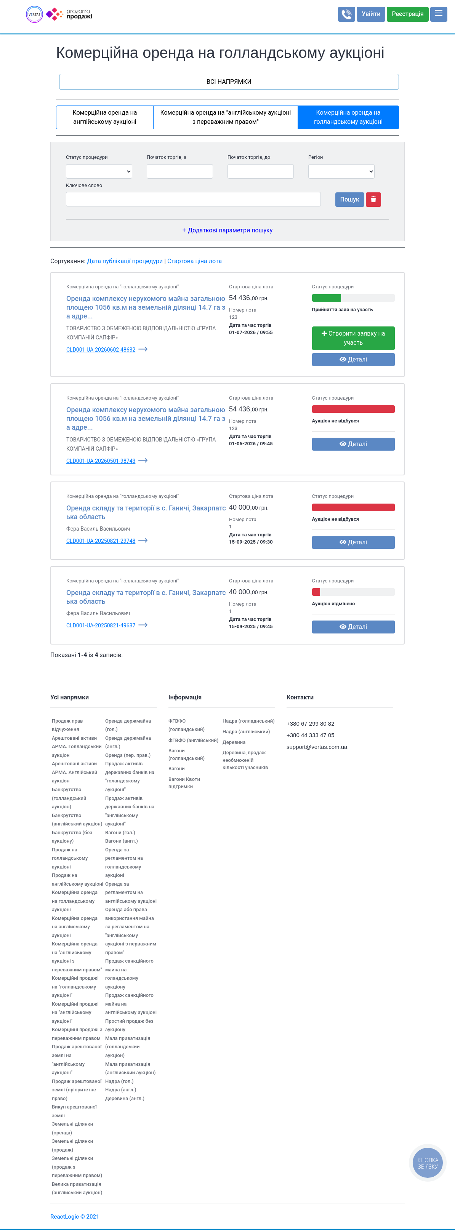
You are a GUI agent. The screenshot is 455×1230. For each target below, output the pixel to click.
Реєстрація (408, 14)
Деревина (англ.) (124, 1098)
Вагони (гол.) (120, 832)
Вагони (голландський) (186, 754)
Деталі (353, 359)
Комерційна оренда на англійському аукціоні (104, 117)
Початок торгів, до (249, 157)
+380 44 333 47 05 (311, 735)
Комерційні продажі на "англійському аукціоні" (75, 1012)
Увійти (371, 14)
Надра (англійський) (246, 731)
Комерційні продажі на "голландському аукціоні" (75, 986)
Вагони (176, 768)
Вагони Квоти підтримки (184, 783)
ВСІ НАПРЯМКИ (229, 81)
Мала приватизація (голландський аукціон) (127, 1046)
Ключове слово (84, 185)
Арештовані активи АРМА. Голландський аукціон (77, 746)
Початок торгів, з (166, 157)
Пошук (349, 199)
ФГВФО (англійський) (193, 740)
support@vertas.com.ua (313, 747)
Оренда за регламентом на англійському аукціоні (131, 892)
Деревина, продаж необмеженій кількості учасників (245, 760)
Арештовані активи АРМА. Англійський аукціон (74, 772)
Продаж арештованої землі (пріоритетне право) (76, 1089)
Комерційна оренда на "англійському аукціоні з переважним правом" (225, 117)
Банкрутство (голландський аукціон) (69, 798)
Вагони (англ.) (121, 841)
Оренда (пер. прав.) (128, 755)
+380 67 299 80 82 (311, 723)
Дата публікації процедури (125, 261)
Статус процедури (87, 157)
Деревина (234, 742)
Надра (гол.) (119, 1081)
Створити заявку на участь (353, 338)
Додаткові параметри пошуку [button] (230, 230)
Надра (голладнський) (249, 721)
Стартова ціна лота (194, 261)
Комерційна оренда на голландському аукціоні (348, 117)
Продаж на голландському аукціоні (70, 858)
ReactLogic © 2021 (74, 1216)
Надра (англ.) (120, 1089)
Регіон (315, 157)
